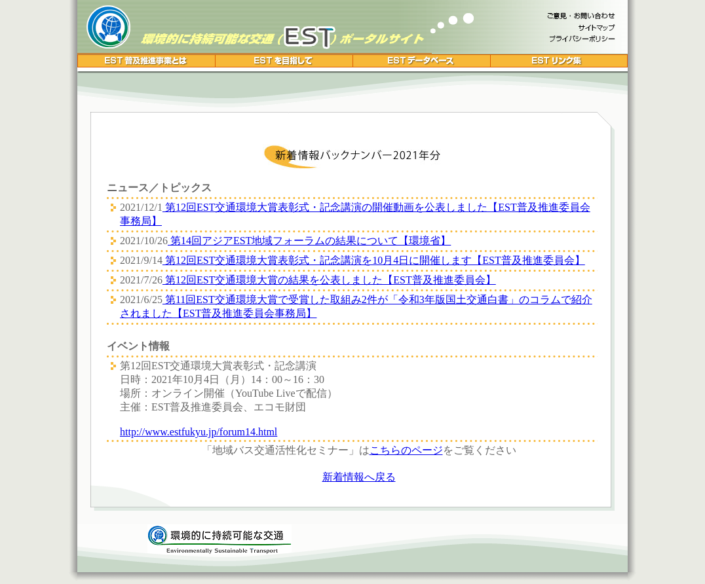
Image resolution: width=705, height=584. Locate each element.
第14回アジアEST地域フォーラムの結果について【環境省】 (309, 240)
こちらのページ (406, 450)
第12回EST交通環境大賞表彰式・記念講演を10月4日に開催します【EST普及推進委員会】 (373, 260)
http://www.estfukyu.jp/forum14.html (198, 431)
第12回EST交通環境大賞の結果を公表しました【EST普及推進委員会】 (329, 279)
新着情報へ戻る (359, 477)
